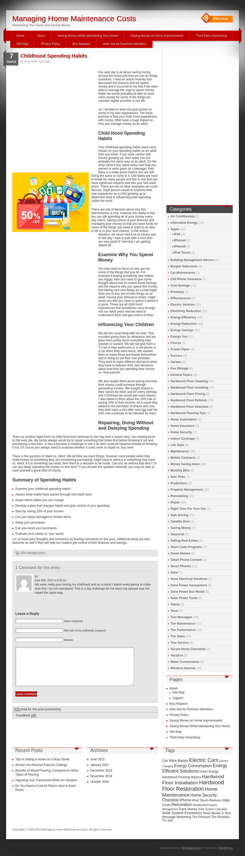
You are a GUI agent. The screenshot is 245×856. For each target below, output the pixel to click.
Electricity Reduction (185, 311)
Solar (174, 572)
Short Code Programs (186, 547)
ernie (27, 61)
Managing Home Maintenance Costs (74, 18)
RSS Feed (220, 19)
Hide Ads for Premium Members (124, 44)
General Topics (181, 375)
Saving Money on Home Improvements (156, 36)
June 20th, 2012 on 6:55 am (51, 580)
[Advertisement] (48, 121)
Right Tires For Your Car (188, 509)
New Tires (177, 477)
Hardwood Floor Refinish (188, 400)
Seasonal (177, 534)
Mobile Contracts (182, 458)
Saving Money (180, 528)
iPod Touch (182, 252)
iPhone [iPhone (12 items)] (185, 800)
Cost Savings (180, 285)
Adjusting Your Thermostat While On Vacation (46, 780)
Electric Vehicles (182, 304)
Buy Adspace (81, 44)
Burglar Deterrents (184, 266)
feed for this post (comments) (37, 717)
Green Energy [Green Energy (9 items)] (208, 771)
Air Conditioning (182, 216)
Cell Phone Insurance (186, 279)
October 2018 (99, 782)
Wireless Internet (182, 668)
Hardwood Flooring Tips (188, 413)
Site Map (22, 44)
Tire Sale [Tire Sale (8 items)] (167, 820)
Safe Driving (179, 515)
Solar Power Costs (184, 598)
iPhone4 (180, 240)
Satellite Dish (180, 521)
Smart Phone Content (186, 560)
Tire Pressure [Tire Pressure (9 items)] (201, 817)
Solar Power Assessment (188, 585)
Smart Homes (180, 553)
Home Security (181, 432)
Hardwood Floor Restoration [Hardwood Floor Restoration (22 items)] (193, 785)
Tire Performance (183, 630)
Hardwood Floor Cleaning (189, 381)
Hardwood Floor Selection (189, 406)
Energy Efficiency (183, 317)
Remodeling (179, 496)
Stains (175, 604)
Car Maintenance (182, 273)
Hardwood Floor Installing (189, 387)
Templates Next (191, 847)
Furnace (176, 355)
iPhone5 (180, 246)
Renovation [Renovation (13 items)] (182, 804)
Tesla (174, 611)
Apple (174, 229)
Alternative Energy (184, 223)
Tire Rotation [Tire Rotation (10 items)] (220, 817)
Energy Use (178, 336)
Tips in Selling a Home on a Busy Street (42, 759)
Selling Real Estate (184, 540)
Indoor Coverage (182, 438)
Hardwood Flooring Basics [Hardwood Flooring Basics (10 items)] (181, 777)
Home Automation (183, 419)
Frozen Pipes (180, 349)
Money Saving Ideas (185, 464)
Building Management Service (192, 260)
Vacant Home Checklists (188, 649)
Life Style (45, 61)
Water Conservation (184, 662)
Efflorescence (180, 298)
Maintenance (179, 451)
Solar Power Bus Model (187, 591)
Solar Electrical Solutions (188, 579)
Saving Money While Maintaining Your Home (87, 36)
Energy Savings (181, 330)
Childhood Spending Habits (53, 56)
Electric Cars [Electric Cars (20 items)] (203, 760)
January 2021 (99, 765)
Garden (175, 362)
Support (178, 698)
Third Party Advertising (211, 36)
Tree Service (179, 642)
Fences (175, 343)
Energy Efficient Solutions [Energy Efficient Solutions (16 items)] (194, 768)
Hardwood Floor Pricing (187, 394)
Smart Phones (180, 566)
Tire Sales (177, 636)
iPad (177, 234)
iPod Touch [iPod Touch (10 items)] (200, 800)
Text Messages (181, 617)
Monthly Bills (180, 470)
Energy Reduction (183, 324)
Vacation (176, 655)
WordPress (226, 847)
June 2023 (97, 759)
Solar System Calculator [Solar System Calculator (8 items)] (212, 809)
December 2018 (101, 770)
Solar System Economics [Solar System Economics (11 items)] (182, 813)
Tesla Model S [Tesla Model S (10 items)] (213, 813)
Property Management (186, 489)
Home (20, 36)
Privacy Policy (50, 44)
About (41, 36)
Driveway (177, 292)
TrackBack (26, 723)
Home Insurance (182, 426)
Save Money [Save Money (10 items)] (188, 809)
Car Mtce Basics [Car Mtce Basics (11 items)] (175, 761)
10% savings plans (32, 553)
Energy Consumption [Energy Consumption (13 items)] (193, 766)
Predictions (178, 483)
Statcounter (8, 854)
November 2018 (101, 776)
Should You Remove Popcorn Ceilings (41, 765)
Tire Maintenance (182, 623)
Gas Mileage (179, 368)
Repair (175, 502)
